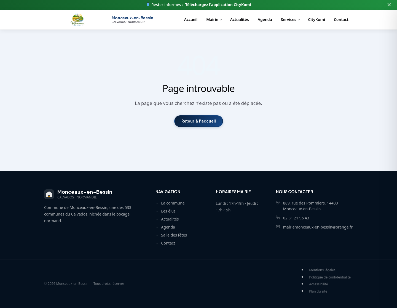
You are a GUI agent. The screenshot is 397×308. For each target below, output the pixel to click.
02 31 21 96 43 (296, 218)
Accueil (191, 19)
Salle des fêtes (174, 235)
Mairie (212, 19)
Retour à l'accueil (198, 121)
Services (288, 19)
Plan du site (318, 291)
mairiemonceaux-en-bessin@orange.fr (318, 227)
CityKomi (316, 19)
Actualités (239, 19)
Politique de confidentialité (330, 277)
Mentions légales (322, 270)
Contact (341, 19)
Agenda (265, 19)
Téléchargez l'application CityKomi (218, 4)
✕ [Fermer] (389, 4)
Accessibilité (318, 284)
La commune (172, 203)
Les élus (168, 211)
